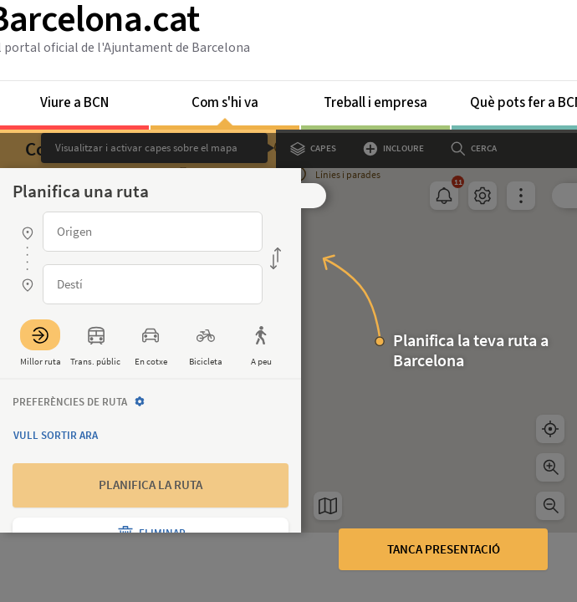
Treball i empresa (375, 103)
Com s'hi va (224, 109)
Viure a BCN (74, 103)
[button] (313, 195)
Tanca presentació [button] (443, 549)
